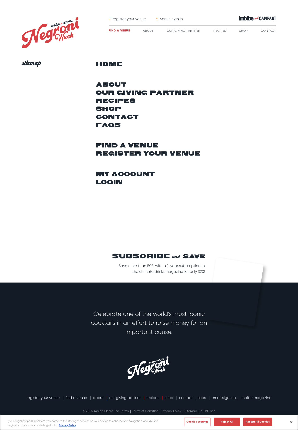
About (148, 30)
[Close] (291, 422)
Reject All (227, 421)
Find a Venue (77, 398)
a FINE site (208, 411)
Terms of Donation (145, 411)
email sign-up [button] (224, 398)
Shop (243, 30)
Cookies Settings (197, 421)
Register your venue (148, 154)
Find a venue (119, 30)
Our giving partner (145, 93)
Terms (125, 411)
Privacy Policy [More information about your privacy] (67, 425)
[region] (149, 422)
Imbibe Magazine (256, 398)
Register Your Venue (44, 398)
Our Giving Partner (183, 30)
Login (109, 182)
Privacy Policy (172, 411)
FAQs (108, 125)
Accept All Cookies (258, 421)
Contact (268, 30)
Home (109, 64)
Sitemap (191, 411)
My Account (125, 174)
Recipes (219, 30)
